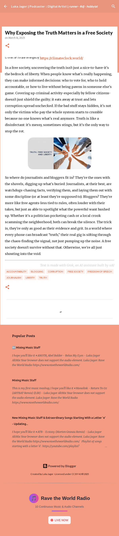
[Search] (113, 6)
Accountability (16, 271)
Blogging (37, 271)
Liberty (30, 277)
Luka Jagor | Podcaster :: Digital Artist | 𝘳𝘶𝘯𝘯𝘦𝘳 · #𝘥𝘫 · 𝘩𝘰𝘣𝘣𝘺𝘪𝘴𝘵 (54, 6)
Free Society (75, 271)
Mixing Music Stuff (24, 380)
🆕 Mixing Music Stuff (26, 347)
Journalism (14, 277)
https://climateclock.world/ (61, 58)
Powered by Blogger (59, 466)
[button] (7, 46)
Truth (43, 277)
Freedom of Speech (100, 271)
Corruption (55, 271)
